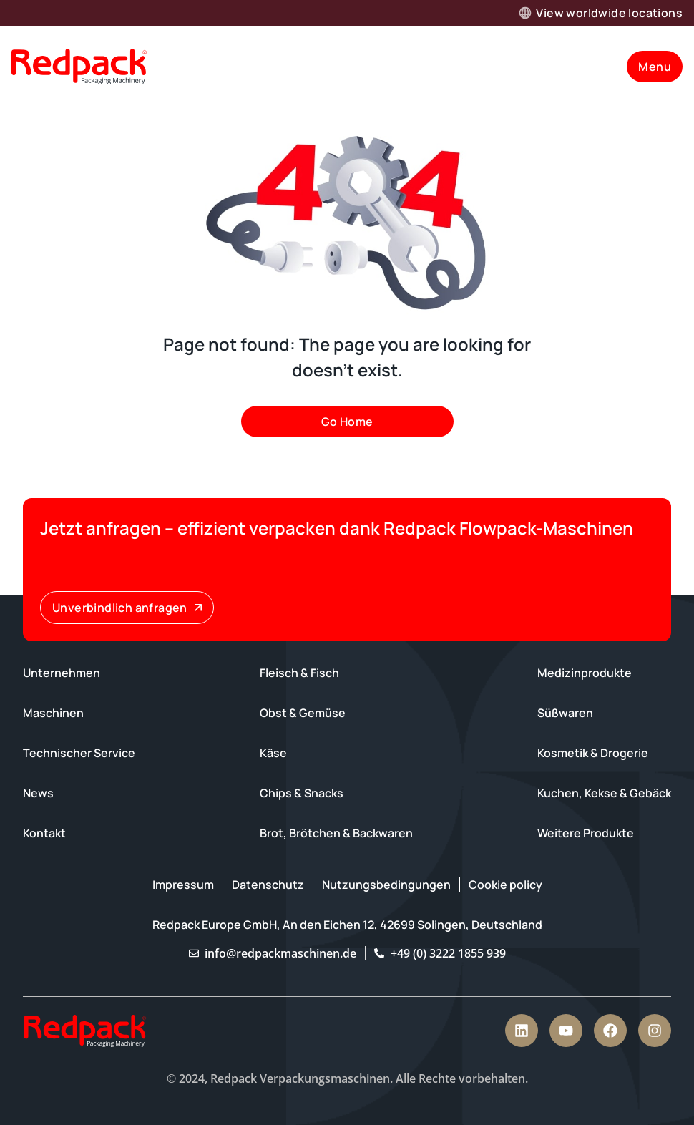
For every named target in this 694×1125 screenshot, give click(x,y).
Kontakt (44, 833)
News (38, 793)
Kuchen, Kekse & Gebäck (604, 793)
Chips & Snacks (301, 793)
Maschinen (53, 713)
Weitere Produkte (585, 833)
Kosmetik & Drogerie (592, 753)
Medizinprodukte (584, 673)
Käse (273, 753)
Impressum (183, 884)
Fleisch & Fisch (299, 673)
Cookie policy (505, 884)
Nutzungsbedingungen (386, 884)
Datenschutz (268, 884)
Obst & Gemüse (303, 713)
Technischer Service (79, 753)
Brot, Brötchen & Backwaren (336, 833)
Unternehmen (61, 673)
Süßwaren (565, 713)
